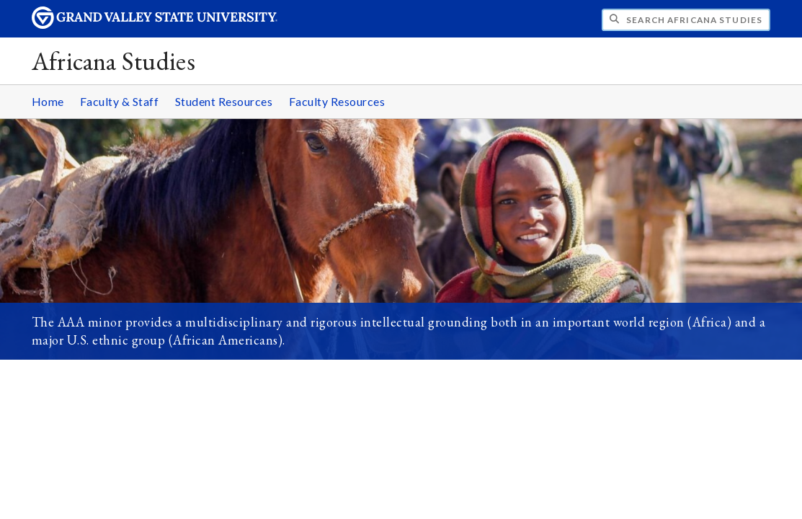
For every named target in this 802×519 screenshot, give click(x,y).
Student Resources (224, 101)
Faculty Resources (337, 101)
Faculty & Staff (119, 101)
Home (48, 101)
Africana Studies (114, 61)
